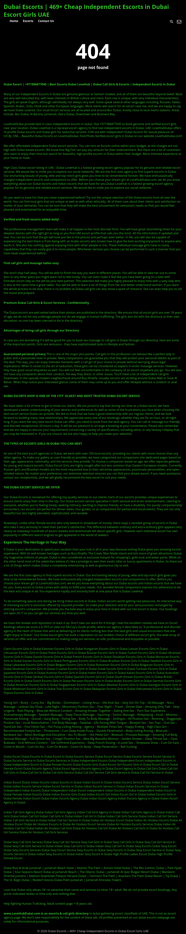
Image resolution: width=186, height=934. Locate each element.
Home (14, 21)
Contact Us (46, 21)
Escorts (28, 21)
